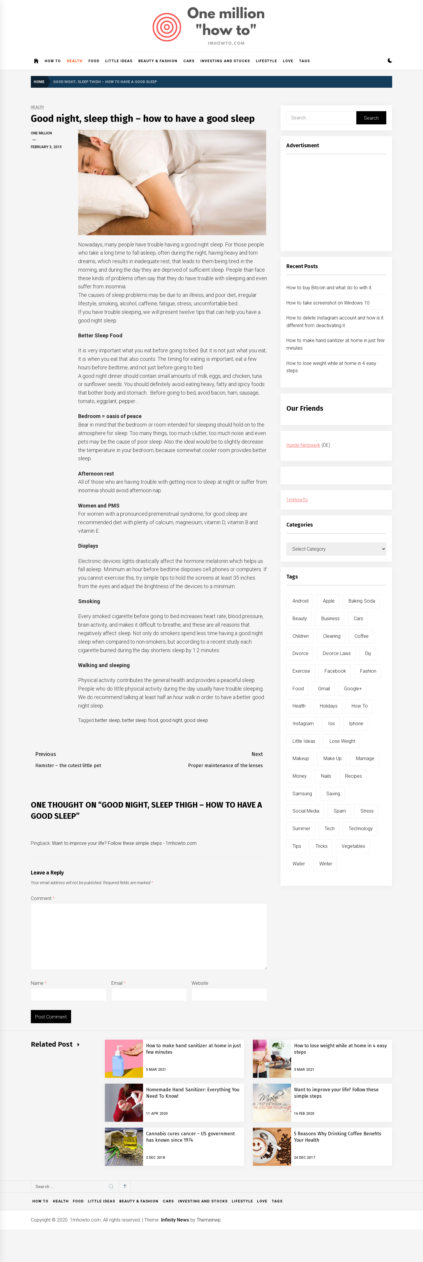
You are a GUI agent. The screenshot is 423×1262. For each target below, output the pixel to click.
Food (93, 61)
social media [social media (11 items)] (306, 811)
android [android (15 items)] (300, 601)
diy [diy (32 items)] (368, 653)
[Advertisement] (336, 204)
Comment (43, 898)
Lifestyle (266, 61)
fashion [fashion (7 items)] (368, 671)
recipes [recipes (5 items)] (353, 776)
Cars (188, 61)
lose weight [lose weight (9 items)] (342, 741)
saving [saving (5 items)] (333, 793)
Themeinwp (209, 1220)
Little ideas (118, 61)
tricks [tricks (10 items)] (321, 846)
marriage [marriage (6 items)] (365, 758)
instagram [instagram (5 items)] (303, 723)
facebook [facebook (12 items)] (335, 671)
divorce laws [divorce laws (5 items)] (337, 653)
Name (39, 983)
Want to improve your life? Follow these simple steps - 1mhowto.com (124, 843)
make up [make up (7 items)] (332, 758)
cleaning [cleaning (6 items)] (331, 636)
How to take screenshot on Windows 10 (328, 303)
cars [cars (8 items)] (358, 618)
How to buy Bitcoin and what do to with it (328, 287)
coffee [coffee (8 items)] (362, 636)
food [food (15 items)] (298, 688)
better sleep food (140, 720)
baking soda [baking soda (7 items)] (362, 601)
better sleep (107, 720)
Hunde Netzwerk (303, 445)
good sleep (196, 720)
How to (53, 61)
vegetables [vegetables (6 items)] (353, 846)
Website (200, 983)
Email (118, 983)
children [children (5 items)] (301, 636)
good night (171, 720)
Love (288, 61)
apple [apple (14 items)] (329, 601)
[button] (390, 61)
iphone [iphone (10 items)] (356, 723)
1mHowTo (297, 500)
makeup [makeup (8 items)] (301, 758)
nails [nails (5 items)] (326, 776)
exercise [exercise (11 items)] (301, 671)
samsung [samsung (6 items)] (302, 793)
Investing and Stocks (225, 61)
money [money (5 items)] (300, 776)
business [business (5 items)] (330, 618)
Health (75, 61)
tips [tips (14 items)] (297, 846)
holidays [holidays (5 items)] (329, 706)
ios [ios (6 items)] (331, 723)
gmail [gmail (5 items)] (324, 688)
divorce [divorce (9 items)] (300, 653)
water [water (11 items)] (299, 864)
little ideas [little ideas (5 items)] (304, 741)
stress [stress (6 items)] (367, 811)
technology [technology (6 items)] (361, 828)
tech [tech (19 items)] (330, 828)
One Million (41, 133)
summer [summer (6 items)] (301, 828)
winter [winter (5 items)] (325, 864)
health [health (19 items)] (299, 706)
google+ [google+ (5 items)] (353, 688)
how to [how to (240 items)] (359, 706)
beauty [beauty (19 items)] (300, 618)
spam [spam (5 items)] (340, 811)
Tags (304, 61)
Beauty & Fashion (158, 61)
